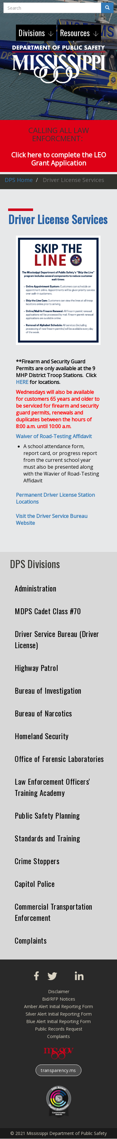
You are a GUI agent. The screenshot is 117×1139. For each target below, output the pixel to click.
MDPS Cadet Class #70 (48, 610)
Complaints (30, 940)
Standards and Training (47, 838)
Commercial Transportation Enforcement (53, 912)
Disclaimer (58, 991)
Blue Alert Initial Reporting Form (58, 1021)
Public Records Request (58, 1029)
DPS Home (19, 180)
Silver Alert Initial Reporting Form (59, 1014)
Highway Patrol (36, 667)
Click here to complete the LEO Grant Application (58, 159)
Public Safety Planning (47, 815)
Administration (35, 588)
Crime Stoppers (37, 860)
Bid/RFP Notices (58, 999)
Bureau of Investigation (48, 690)
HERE (22, 382)
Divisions (32, 32)
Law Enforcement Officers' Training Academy (52, 787)
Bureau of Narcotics (43, 713)
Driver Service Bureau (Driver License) (57, 639)
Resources (76, 32)
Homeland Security (42, 735)
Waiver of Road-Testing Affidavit (54, 436)
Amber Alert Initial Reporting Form (58, 1006)
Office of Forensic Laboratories (59, 758)
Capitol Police (35, 883)
